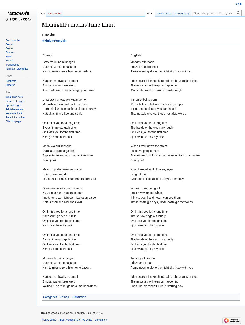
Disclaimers (101, 319)
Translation (79, 297)
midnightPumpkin (54, 40)
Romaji (64, 297)
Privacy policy (48, 319)
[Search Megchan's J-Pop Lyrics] (217, 13)
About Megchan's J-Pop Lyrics (75, 319)
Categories (50, 297)
